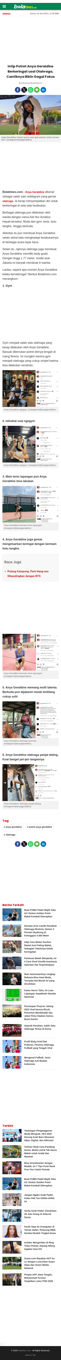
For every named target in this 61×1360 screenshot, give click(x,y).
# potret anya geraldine (39, 827)
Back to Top (30, 1355)
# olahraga (9, 834)
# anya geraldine (13, 827)
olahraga (7, 201)
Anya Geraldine (34, 192)
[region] (30, 39)
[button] (4, 6)
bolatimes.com (24, 1350)
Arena (6, 13)
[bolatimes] (25, 7)
